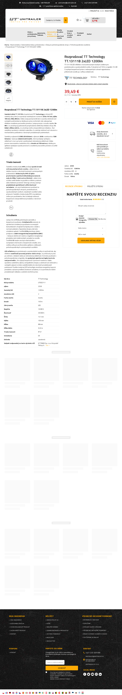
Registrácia (109, 11)
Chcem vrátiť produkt (18, 630)
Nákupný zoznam (52, 627)
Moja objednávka (17, 616)
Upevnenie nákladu (41, 34)
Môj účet (50, 616)
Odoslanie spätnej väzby (91, 240)
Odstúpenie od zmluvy (91, 637)
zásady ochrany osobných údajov (60, 679)
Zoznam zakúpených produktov (57, 630)
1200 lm (77, 86)
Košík (48, 623)
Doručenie (87, 623)
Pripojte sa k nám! (54, 648)
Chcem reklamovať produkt (20, 627)
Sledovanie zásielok (17, 623)
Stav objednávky (16, 620)
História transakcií (53, 634)
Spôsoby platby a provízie (92, 627)
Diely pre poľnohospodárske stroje (57, 45)
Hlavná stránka (15, 45)
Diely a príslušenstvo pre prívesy (32, 34)
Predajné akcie (80, 34)
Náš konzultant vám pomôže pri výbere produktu (104, 168)
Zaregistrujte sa (52, 620)
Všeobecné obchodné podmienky (94, 630)
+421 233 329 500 (90, 2)
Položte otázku (95, 186)
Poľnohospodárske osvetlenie (80, 45)
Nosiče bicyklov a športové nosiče (60, 34)
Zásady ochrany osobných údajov (95, 634)
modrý (76, 91)
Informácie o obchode (91, 620)
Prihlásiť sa (94, 11)
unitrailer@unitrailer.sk (67, 2)
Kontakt (74, 6)
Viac (47, 345)
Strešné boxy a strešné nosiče (70, 34)
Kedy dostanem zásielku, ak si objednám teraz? (103, 151)
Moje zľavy (50, 637)
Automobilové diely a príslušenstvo (52, 34)
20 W (72, 83)
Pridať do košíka (94, 119)
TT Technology (103, 77)
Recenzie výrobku (73, 186)
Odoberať (62, 668)
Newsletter (51, 641)
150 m (72, 94)
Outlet (89, 34)
